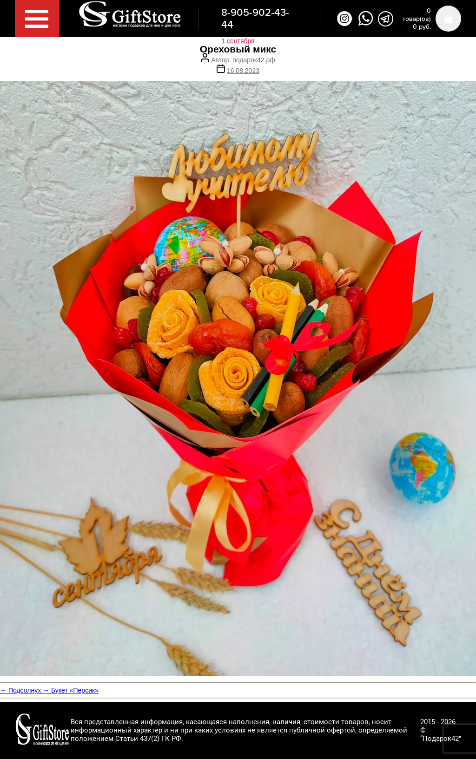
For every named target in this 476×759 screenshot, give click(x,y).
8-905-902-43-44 (255, 19)
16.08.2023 (243, 70)
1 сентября (237, 41)
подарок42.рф (253, 60)
